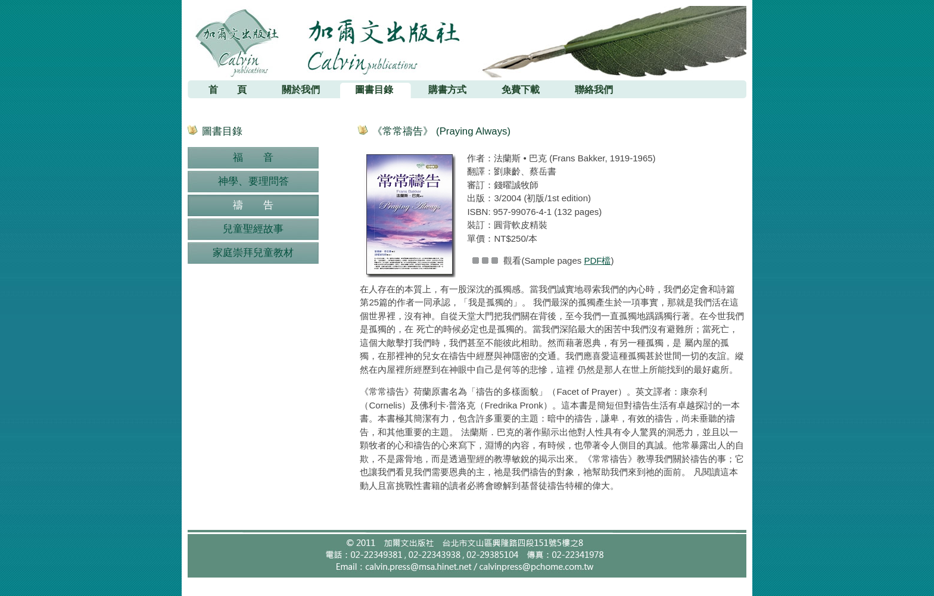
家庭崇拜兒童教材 (253, 252)
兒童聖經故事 (253, 229)
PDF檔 (597, 260)
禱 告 (253, 205)
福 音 (253, 157)
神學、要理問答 (253, 181)
